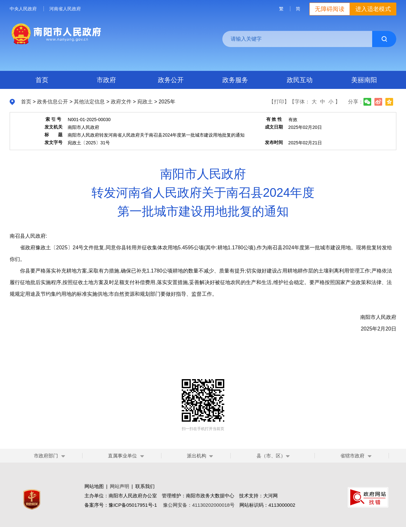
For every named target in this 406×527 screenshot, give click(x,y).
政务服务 (235, 79)
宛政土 (145, 101)
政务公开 (171, 79)
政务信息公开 (52, 101)
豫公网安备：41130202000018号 (199, 505)
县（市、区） (273, 455)
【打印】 (279, 101)
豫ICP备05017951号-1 (133, 505)
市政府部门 (46, 455)
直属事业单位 (122, 455)
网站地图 (94, 486)
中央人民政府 (23, 8)
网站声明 (119, 486)
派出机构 (196, 455)
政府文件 (121, 101)
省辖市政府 (352, 455)
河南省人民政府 (65, 8)
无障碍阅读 (329, 9)
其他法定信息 (89, 101)
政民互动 (300, 79)
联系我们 (145, 486)
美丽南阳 (364, 79)
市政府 (106, 79)
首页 (41, 79)
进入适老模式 (373, 9)
